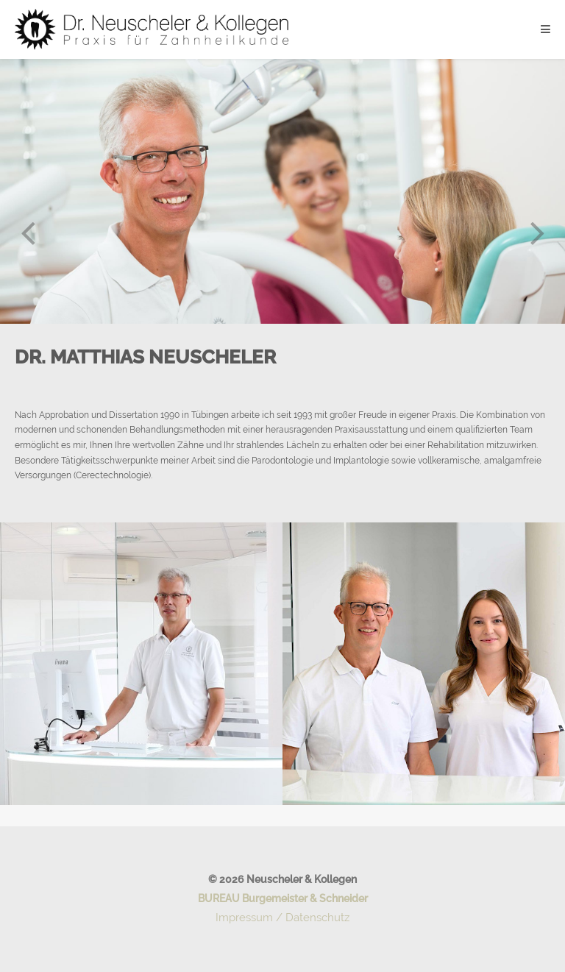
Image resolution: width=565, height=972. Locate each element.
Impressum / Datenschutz (282, 917)
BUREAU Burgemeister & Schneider (283, 898)
